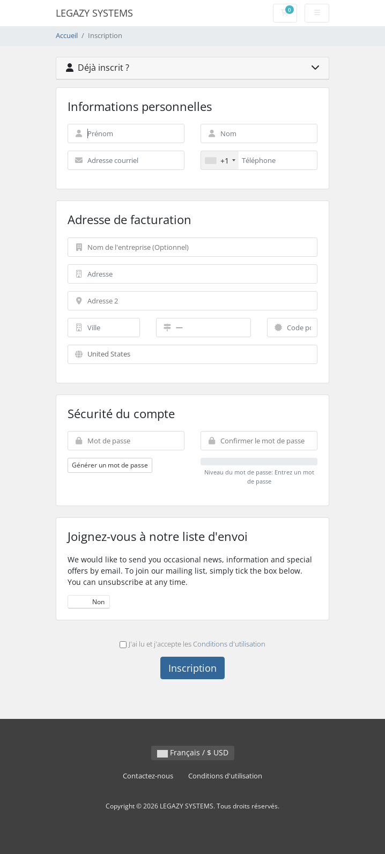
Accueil (67, 35)
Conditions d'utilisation (229, 644)
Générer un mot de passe (110, 465)
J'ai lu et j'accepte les (193, 644)
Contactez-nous (148, 776)
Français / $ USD (192, 752)
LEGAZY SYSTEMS (94, 12)
